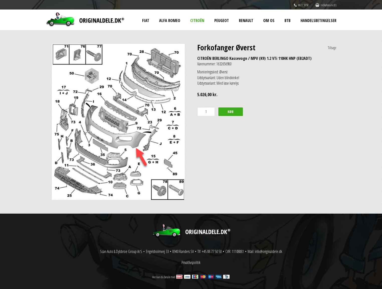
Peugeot (221, 21)
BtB (287, 21)
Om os (268, 21)
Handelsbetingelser (318, 21)
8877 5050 (301, 5)
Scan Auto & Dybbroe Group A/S (121, 251)
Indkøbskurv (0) (325, 5)
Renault (246, 21)
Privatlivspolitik (191, 262)
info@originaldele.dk (268, 251)
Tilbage (332, 47)
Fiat (145, 21)
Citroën (197, 21)
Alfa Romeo (169, 21)
